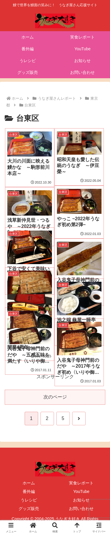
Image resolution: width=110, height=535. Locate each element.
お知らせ (81, 500)
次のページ (55, 396)
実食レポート (81, 483)
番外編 (29, 491)
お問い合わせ (81, 508)
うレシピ (29, 500)
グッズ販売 (28, 508)
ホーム (29, 483)
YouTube (81, 491)
